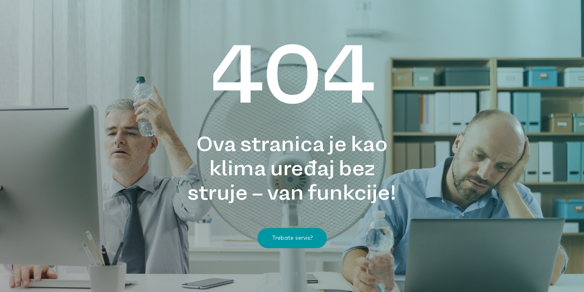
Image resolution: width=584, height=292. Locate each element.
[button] (292, 238)
